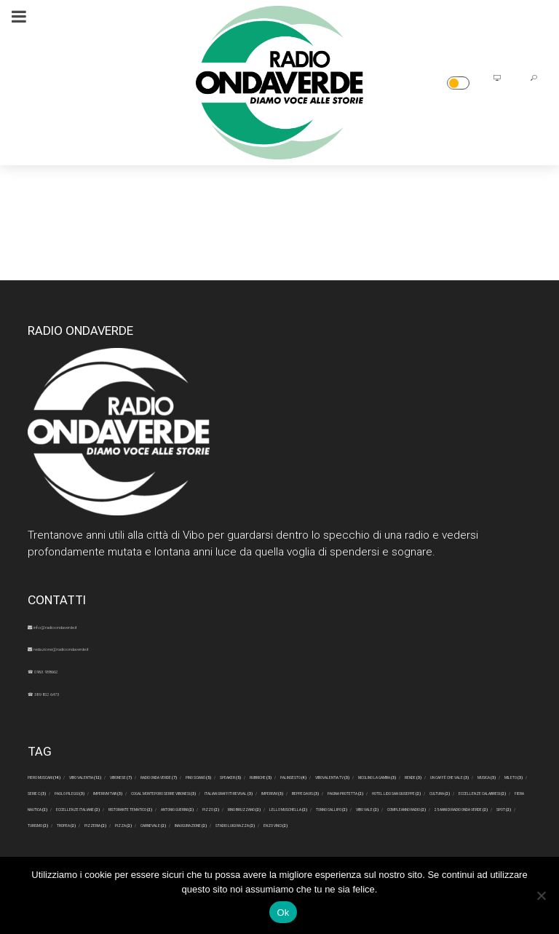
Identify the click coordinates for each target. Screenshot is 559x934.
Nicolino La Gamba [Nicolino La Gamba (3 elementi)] (319, 790)
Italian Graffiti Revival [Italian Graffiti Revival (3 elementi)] (153, 820)
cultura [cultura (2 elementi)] (137, 834)
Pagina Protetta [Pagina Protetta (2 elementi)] (415, 820)
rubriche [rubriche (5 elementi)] (56, 790)
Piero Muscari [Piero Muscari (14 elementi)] (70, 776)
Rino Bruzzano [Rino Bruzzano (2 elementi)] (343, 849)
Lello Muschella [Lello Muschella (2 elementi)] (443, 849)
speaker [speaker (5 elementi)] (496, 776)
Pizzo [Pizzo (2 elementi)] (270, 849)
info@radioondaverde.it (92, 625)
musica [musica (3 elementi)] (73, 805)
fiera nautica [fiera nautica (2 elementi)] (338, 834)
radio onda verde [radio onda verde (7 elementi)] (331, 776)
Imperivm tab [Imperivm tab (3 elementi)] (343, 805)
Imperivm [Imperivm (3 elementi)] (254, 820)
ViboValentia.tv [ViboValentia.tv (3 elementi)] (214, 790)
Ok (283, 912)
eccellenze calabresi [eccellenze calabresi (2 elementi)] (231, 834)
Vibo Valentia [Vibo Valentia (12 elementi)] (164, 776)
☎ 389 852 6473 (72, 692)
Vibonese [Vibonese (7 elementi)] (244, 776)
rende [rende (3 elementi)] (402, 790)
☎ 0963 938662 (70, 669)
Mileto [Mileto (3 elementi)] (130, 805)
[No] (541, 895)
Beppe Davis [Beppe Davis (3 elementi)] (326, 820)
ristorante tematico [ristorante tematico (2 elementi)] (84, 849)
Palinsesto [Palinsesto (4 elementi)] (127, 790)
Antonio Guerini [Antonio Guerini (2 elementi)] (195, 849)
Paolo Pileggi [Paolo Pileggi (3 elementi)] (258, 805)
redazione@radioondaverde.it (108, 647)
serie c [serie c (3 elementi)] (186, 805)
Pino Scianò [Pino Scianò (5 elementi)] (425, 776)
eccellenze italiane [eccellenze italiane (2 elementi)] (441, 834)
